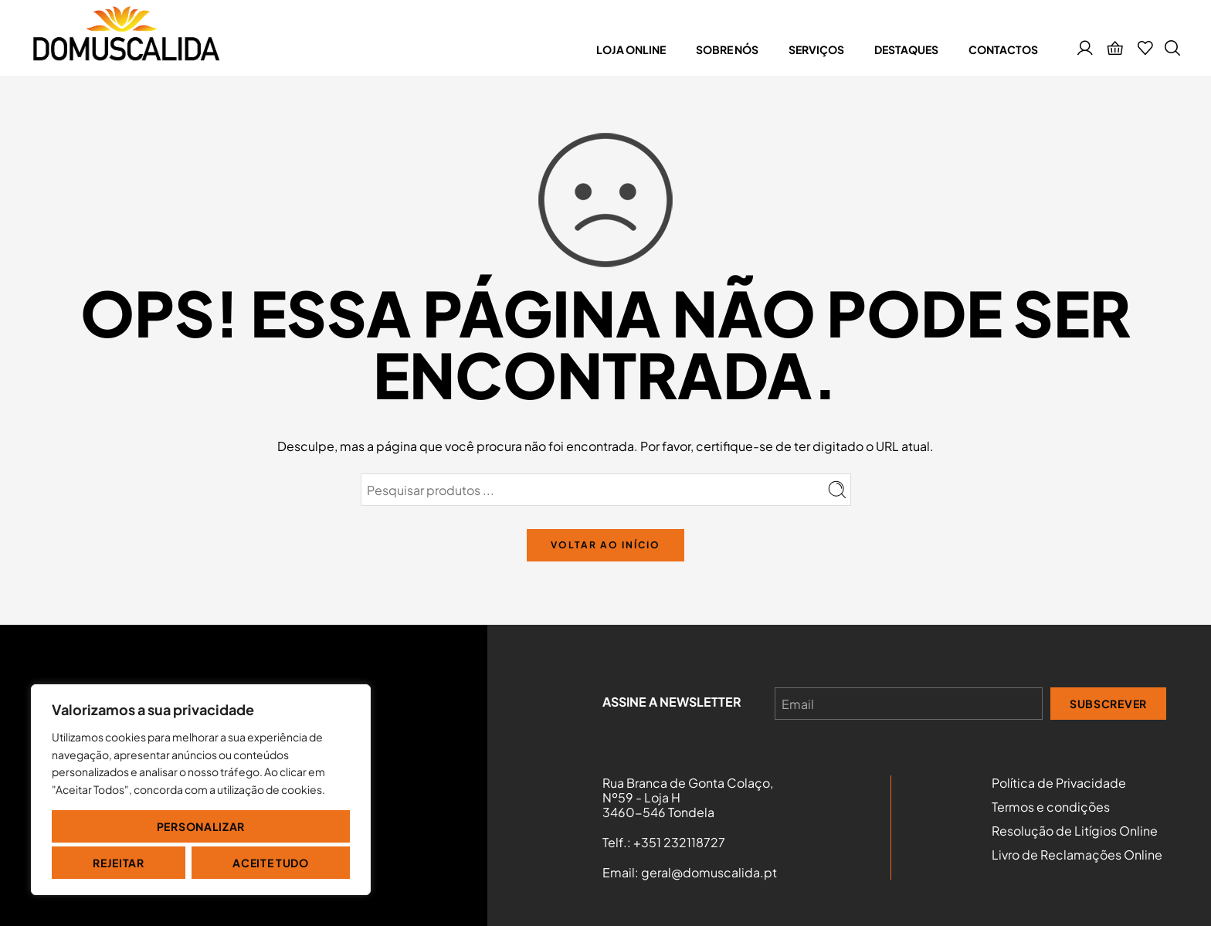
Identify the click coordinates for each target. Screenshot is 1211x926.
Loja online (631, 49)
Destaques (906, 49)
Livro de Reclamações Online (1077, 855)
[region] (201, 789)
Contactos (1003, 49)
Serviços (816, 49)
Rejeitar (118, 863)
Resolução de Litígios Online (1075, 831)
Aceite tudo (270, 863)
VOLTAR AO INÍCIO (605, 545)
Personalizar (201, 826)
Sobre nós (727, 49)
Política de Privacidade (1059, 783)
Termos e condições (1051, 807)
